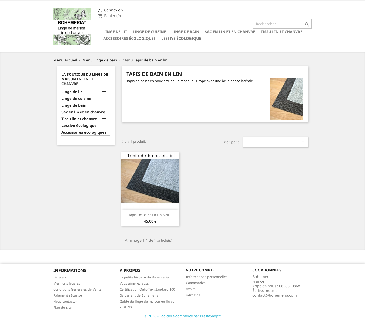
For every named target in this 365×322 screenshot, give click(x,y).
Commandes (196, 283)
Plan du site (62, 307)
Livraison (60, 277)
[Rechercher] (282, 24)
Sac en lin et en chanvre (230, 31)
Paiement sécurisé (67, 295)
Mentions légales (66, 283)
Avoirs (191, 289)
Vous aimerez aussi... (136, 283)
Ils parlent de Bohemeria (139, 295)
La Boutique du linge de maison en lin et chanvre (84, 79)
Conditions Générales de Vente (77, 289)
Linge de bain (185, 31)
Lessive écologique (181, 38)
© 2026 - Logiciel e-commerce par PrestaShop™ (182, 316)
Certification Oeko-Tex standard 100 (147, 289)
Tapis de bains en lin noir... (150, 215)
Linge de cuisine (149, 31)
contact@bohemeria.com (274, 295)
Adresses (193, 295)
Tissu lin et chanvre (281, 31)
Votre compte (200, 270)
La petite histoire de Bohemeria (144, 277)
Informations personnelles (206, 277)
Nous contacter (65, 301)
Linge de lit (115, 31)
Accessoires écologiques (129, 38)
